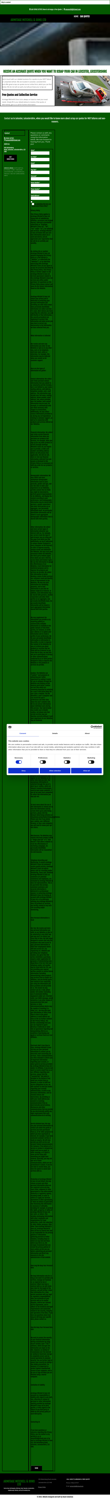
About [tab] (87, 733)
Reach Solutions (68, 1497)
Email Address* (35, 195)
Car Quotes (84, 16)
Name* (33, 150)
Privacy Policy (42, 1487)
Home (76, 16)
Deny (24, 770)
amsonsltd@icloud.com (73, 9)
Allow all (86, 770)
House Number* (35, 182)
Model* (33, 163)
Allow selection (55, 770)
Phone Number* (35, 189)
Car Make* (34, 157)
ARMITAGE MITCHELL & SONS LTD (28, 20)
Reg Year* (34, 170)
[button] (10, 158)
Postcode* (34, 176)
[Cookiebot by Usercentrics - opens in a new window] (92, 727)
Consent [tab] (23, 733)
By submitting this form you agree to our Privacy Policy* (41, 205)
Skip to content (6, 2)
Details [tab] (55, 733)
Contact (7, 118)
